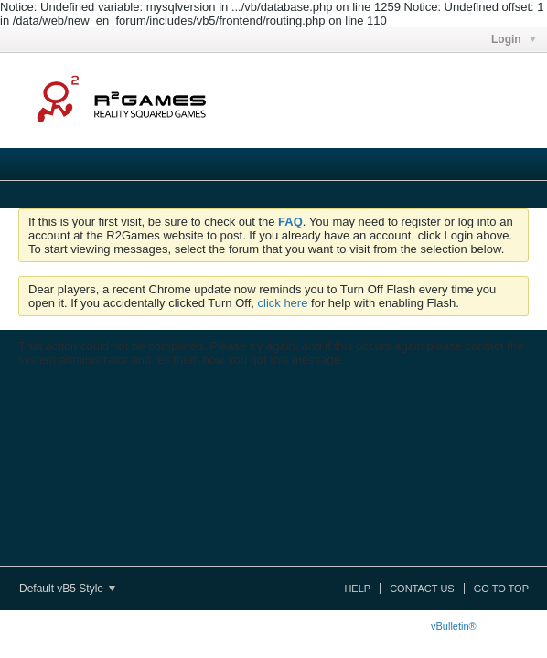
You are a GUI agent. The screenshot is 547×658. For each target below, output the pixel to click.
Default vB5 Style (67, 588)
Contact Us (422, 588)
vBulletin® (454, 626)
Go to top (501, 588)
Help (357, 588)
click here (283, 303)
